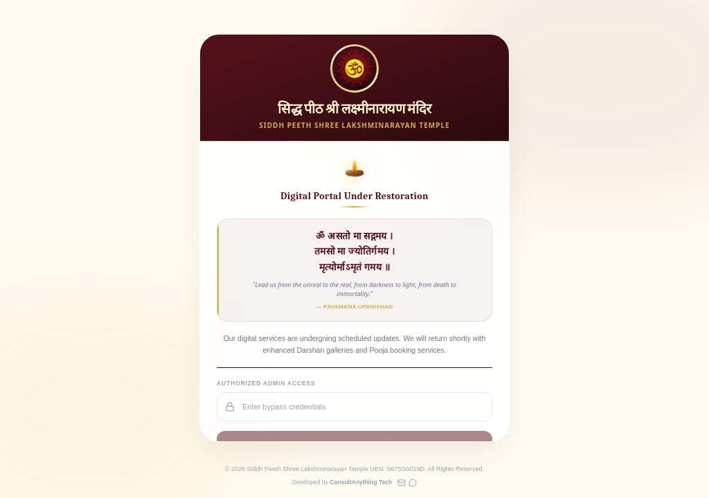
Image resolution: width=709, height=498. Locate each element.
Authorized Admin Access (266, 383)
